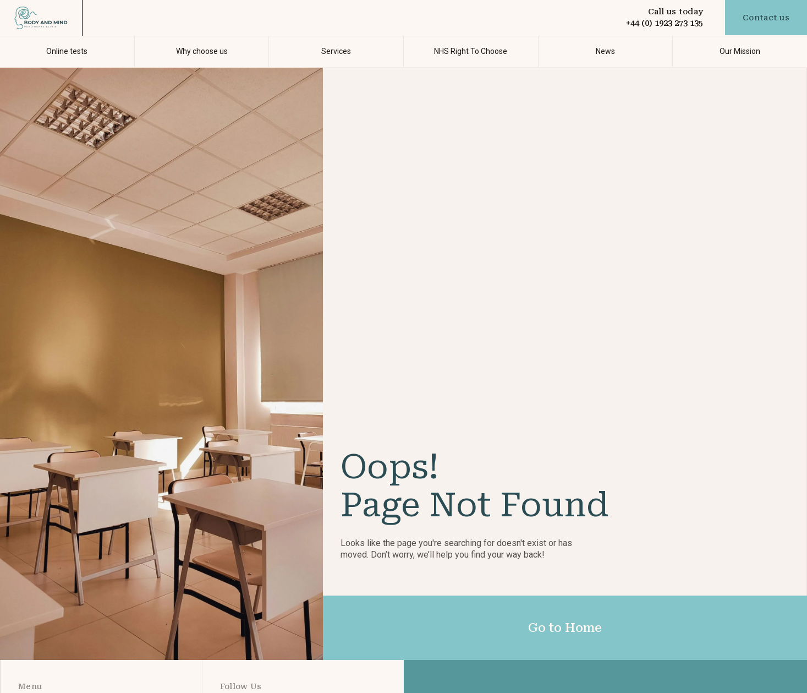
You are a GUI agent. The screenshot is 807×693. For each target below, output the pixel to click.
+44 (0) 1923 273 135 (664, 23)
